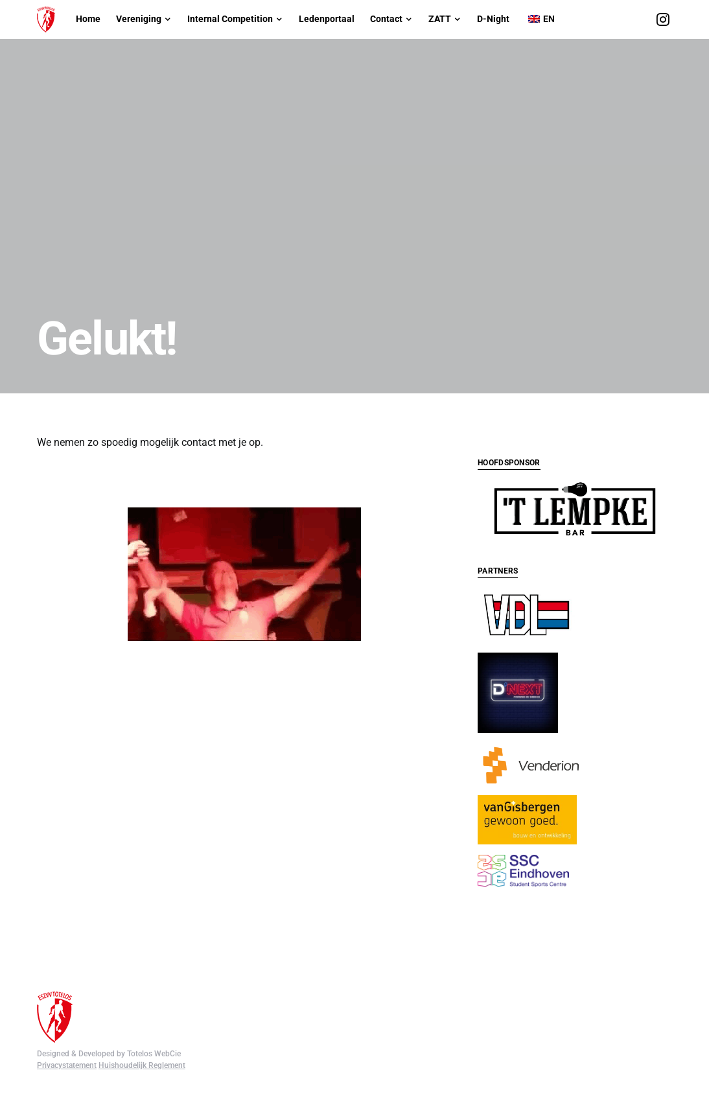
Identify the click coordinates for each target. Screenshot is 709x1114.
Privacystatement (67, 1045)
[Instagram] (663, 19)
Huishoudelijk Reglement (142, 1045)
